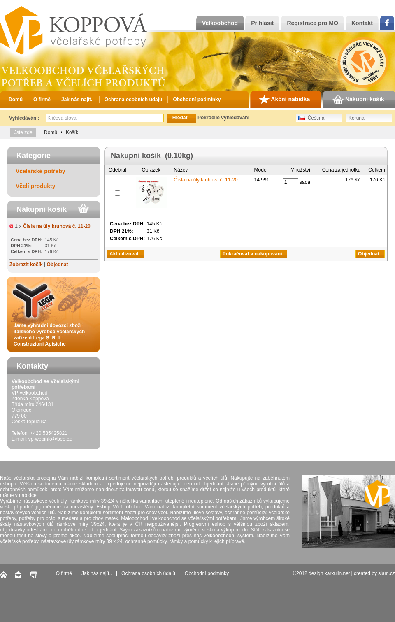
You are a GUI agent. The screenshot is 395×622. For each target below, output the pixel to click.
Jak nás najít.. (77, 99)
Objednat (57, 264)
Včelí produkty (35, 186)
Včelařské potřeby (40, 171)
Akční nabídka (284, 99)
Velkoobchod (220, 23)
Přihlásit (262, 23)
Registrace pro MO (312, 23)
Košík (72, 132)
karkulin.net (337, 573)
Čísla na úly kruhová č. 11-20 (57, 226)
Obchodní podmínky (197, 99)
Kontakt (362, 23)
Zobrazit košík (26, 264)
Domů (16, 99)
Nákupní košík (358, 99)
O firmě (42, 99)
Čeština (311, 118)
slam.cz (386, 573)
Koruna (357, 118)
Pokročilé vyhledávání (223, 118)
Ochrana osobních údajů (134, 99)
